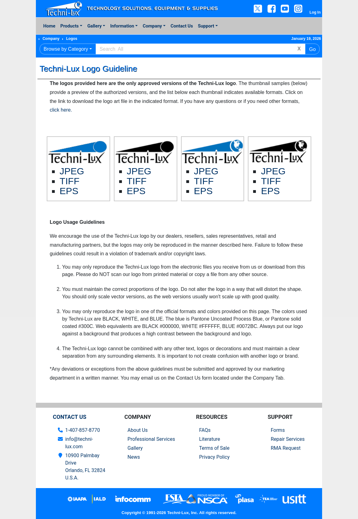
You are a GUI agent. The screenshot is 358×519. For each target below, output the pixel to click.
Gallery (94, 26)
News (133, 457)
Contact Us (181, 26)
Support (206, 26)
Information (122, 26)
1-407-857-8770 (82, 430)
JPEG (72, 171)
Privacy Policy (214, 457)
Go (312, 49)
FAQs (204, 430)
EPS (69, 190)
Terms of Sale (214, 448)
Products (69, 26)
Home (49, 26)
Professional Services (151, 439)
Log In (315, 12)
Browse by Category (66, 49)
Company (152, 26)
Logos (71, 38)
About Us (137, 430)
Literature (209, 439)
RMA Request (286, 448)
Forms (278, 430)
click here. (61, 110)
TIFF (70, 181)
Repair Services (288, 439)
